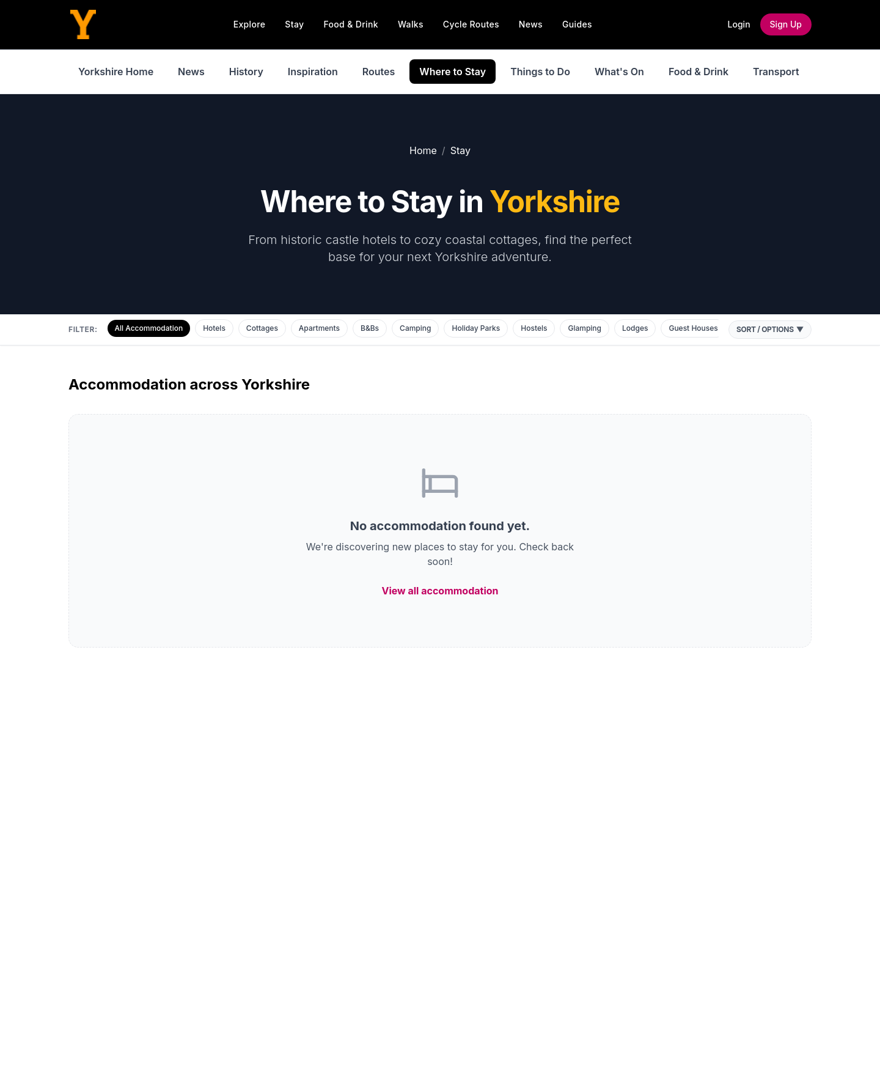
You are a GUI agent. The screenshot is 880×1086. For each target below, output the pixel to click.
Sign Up (786, 24)
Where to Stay (452, 71)
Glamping (584, 328)
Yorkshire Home (115, 71)
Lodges (635, 328)
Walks (411, 24)
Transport (776, 71)
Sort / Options (770, 329)
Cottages (262, 328)
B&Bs (370, 328)
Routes (378, 71)
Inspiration (313, 71)
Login (739, 24)
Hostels (534, 328)
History (246, 71)
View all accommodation (439, 591)
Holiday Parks (476, 328)
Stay (294, 24)
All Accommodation (149, 328)
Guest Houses (693, 328)
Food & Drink (350, 24)
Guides (577, 24)
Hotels (214, 328)
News (531, 24)
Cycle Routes (471, 24)
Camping (415, 328)
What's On (619, 71)
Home (423, 150)
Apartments (319, 328)
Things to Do (540, 71)
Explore (249, 24)
